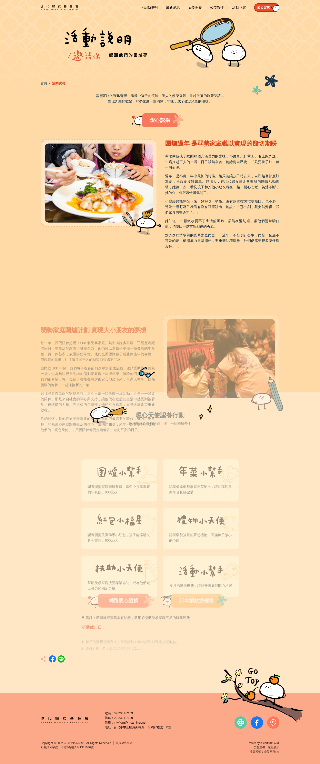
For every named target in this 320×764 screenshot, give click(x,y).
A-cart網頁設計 (269, 743)
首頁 (44, 83)
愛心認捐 (160, 120)
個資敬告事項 (124, 743)
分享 (52, 659)
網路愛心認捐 (123, 606)
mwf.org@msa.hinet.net (130, 722)
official (240, 722)
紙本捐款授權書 (196, 606)
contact (273, 722)
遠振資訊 (273, 747)
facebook (257, 722)
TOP (262, 695)
